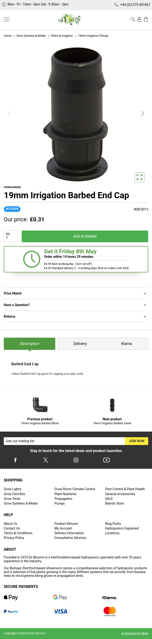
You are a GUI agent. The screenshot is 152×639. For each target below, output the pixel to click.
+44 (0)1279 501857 (135, 5)
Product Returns (66, 524)
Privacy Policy (14, 538)
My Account (63, 528)
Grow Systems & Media (29, 35)
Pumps (59, 503)
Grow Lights (12, 489)
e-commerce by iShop (134, 633)
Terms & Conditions (18, 533)
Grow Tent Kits (14, 494)
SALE (109, 499)
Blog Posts (113, 524)
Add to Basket (84, 236)
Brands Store (114, 503)
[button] (142, 113)
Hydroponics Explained (122, 528)
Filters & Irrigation (60, 35)
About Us (10, 524)
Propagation (63, 499)
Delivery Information (69, 533)
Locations (112, 533)
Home (7, 35)
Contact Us (12, 528)
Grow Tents (12, 499)
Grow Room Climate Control (74, 489)
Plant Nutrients (65, 494)
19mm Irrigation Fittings (91, 35)
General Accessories (120, 494)
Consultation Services (70, 538)
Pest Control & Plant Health (125, 489)
